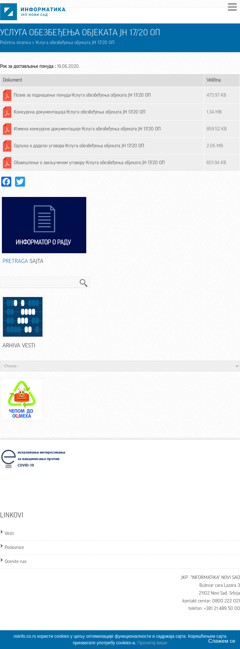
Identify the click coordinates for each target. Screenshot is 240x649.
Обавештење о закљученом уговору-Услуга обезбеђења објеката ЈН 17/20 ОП (89, 162)
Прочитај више (153, 642)
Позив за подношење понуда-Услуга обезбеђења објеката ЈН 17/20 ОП (82, 95)
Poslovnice (14, 547)
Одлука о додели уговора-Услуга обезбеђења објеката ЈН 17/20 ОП (79, 145)
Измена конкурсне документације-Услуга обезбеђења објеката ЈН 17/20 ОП (87, 129)
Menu (232, 7)
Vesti (9, 533)
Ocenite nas (16, 561)
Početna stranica (15, 42)
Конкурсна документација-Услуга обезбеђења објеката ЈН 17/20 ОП (79, 112)
